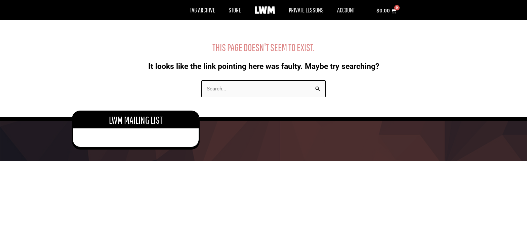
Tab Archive (202, 10)
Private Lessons (306, 10)
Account (346, 10)
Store (235, 10)
